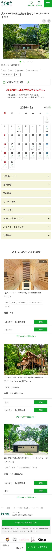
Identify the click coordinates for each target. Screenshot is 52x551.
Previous (5, 274)
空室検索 (39, 3)
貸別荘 (8, 508)
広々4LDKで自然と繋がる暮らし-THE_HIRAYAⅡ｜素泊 (28, 508)
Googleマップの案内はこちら (26, 523)
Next (46, 274)
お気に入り (31, 3)
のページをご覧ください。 (26, 531)
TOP (2, 508)
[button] (20, 61)
